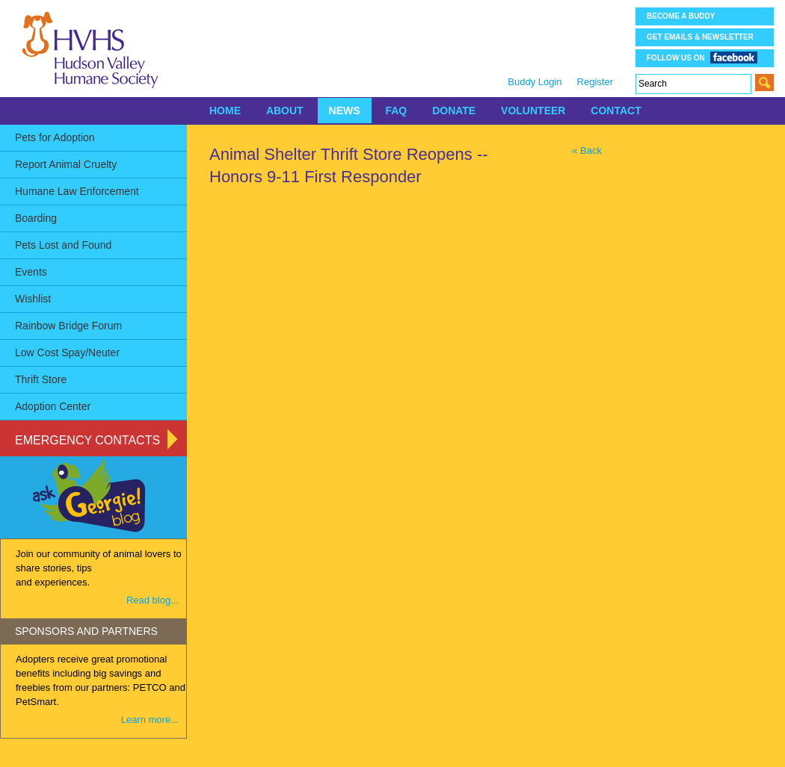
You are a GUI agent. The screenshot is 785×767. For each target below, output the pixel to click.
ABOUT (285, 111)
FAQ (396, 111)
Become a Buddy (681, 16)
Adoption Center (52, 406)
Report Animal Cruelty (66, 164)
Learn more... (150, 719)
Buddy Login (534, 81)
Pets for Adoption (55, 137)
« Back (587, 150)
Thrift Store (41, 379)
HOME (225, 111)
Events (31, 272)
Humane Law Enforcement (77, 191)
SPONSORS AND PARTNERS (86, 631)
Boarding (36, 218)
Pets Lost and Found (63, 245)
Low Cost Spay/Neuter (67, 352)
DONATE (453, 111)
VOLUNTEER (533, 111)
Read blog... (152, 600)
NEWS (344, 111)
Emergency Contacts (87, 440)
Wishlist (33, 299)
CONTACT (616, 111)
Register (595, 81)
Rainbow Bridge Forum (68, 326)
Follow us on (702, 57)
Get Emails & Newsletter (700, 37)
